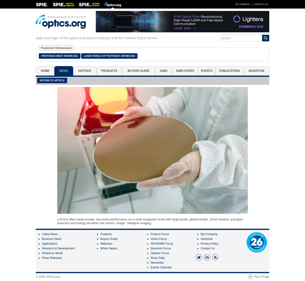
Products (109, 71)
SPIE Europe (53, 276)
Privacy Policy (210, 243)
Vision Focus (159, 239)
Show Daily (158, 258)
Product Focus (160, 234)
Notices (84, 71)
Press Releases (52, 258)
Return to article (52, 80)
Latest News (50, 234)
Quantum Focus (161, 248)
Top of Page (261, 276)
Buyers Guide (138, 71)
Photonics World (52, 253)
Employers (185, 71)
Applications (49, 243)
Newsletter (157, 262)
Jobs (163, 71)
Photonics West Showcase (59, 56)
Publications (229, 71)
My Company (242, 4)
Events (207, 71)
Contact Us (261, 4)
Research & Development (58, 248)
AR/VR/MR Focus (162, 243)
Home (45, 71)
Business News (51, 239)
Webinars (106, 243)
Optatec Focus (160, 253)
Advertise (256, 71)
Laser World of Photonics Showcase (109, 56)
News (64, 71)
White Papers (108, 248)
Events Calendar (161, 267)
